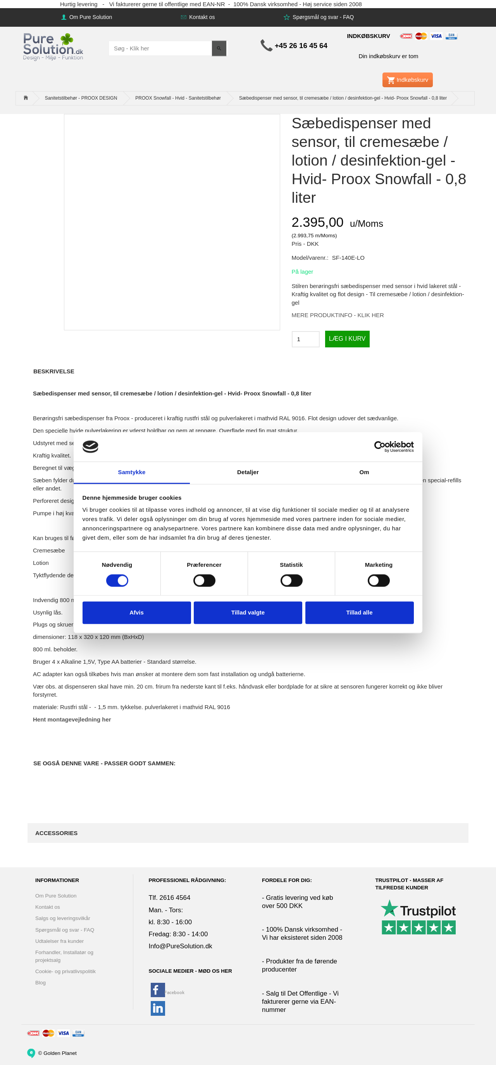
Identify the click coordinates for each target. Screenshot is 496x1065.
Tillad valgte (248, 612)
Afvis (136, 612)
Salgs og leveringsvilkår (62, 918)
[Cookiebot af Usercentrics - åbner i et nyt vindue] (380, 446)
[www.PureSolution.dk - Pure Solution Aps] (53, 46)
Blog (40, 983)
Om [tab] (364, 472)
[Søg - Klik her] (219, 48)
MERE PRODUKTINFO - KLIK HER (338, 315)
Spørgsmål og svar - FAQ (322, 17)
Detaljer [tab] (248, 472)
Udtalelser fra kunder (59, 941)
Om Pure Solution (90, 17)
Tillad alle (359, 612)
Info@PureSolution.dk (180, 946)
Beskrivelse (53, 371)
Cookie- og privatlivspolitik (65, 971)
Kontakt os (201, 17)
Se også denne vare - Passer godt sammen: (104, 763)
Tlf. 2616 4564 (170, 897)
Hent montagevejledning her (72, 719)
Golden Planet (60, 1053)
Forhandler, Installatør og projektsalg (64, 956)
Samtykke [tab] (132, 472)
